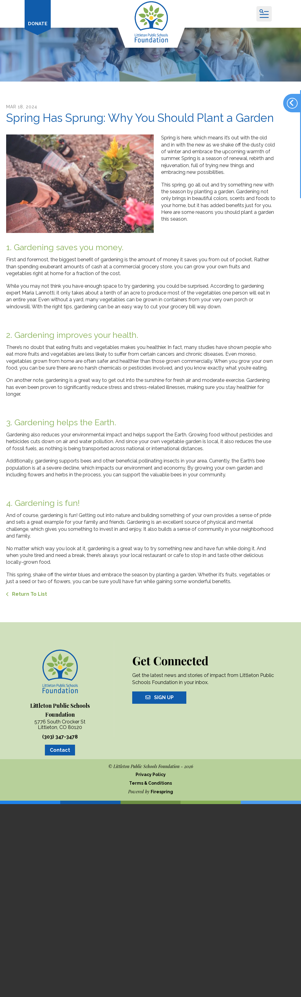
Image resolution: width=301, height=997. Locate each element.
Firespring (162, 791)
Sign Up (159, 697)
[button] (264, 14)
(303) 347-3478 (60, 737)
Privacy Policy (151, 774)
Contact (60, 750)
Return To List (29, 594)
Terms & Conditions (150, 783)
